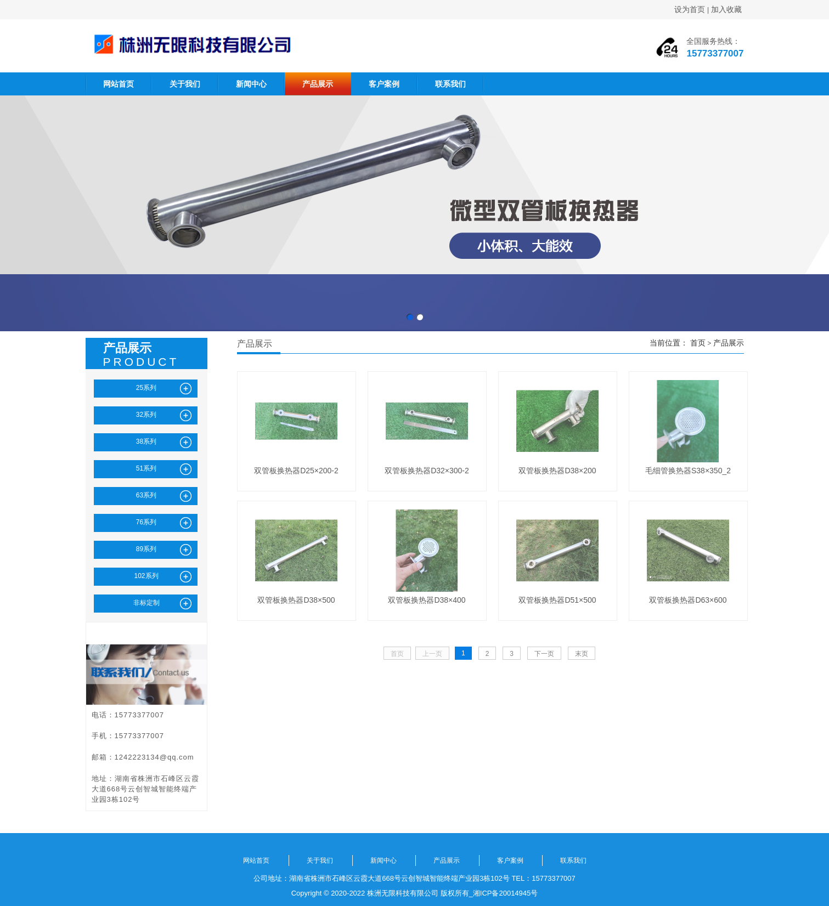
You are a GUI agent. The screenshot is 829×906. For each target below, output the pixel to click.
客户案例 (384, 84)
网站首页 (118, 84)
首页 (698, 342)
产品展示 (317, 84)
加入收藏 (726, 9)
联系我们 (450, 84)
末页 (581, 654)
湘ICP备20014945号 (505, 893)
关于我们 (185, 84)
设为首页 (689, 9)
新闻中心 (251, 84)
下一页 (544, 654)
